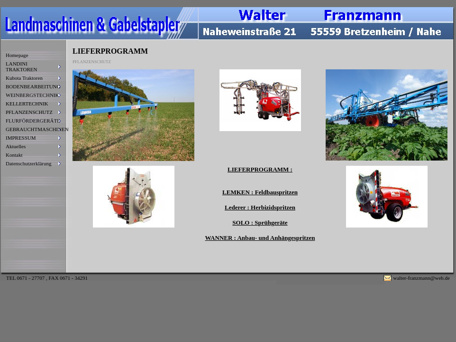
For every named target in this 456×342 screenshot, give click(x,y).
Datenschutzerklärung (29, 163)
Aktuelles (16, 146)
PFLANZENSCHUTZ (29, 112)
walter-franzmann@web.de (421, 278)
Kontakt (14, 155)
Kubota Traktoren (24, 78)
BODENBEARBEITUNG (33, 86)
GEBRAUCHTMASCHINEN (33, 129)
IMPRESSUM (21, 138)
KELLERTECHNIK (27, 103)
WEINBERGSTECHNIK (32, 95)
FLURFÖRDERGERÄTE (33, 121)
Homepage (17, 55)
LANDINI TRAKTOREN (21, 66)
